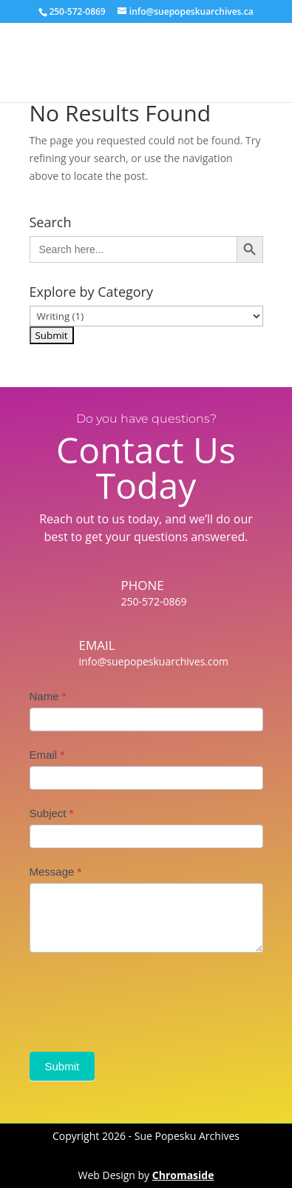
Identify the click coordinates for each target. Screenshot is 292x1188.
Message (56, 871)
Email (47, 754)
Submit (62, 1066)
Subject (52, 813)
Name (48, 696)
